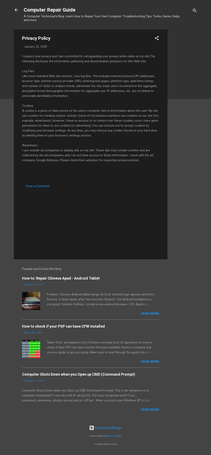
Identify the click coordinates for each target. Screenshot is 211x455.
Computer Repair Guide (49, 10)
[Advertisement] (184, 91)
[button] (156, 39)
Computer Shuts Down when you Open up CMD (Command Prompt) (78, 374)
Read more (150, 313)
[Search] (194, 11)
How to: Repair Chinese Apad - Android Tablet (61, 278)
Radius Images (114, 436)
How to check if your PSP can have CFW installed (63, 326)
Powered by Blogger (105, 428)
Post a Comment (37, 186)
